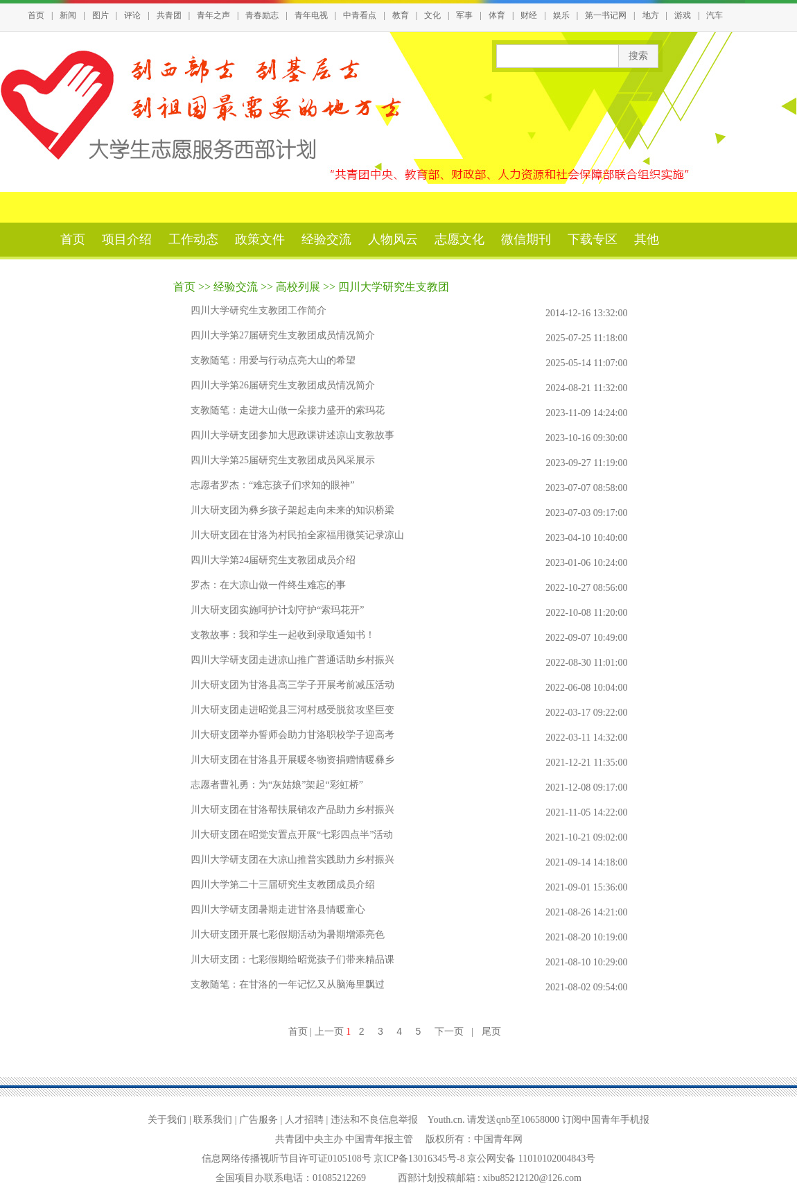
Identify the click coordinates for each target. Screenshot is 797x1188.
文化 (432, 15)
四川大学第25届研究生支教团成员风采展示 (283, 460)
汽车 (714, 15)
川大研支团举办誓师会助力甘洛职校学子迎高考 (292, 735)
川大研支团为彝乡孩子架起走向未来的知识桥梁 (292, 510)
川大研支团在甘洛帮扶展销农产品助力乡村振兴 (292, 809)
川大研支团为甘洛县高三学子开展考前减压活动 (292, 685)
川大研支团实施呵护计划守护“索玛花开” (277, 610)
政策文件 (260, 239)
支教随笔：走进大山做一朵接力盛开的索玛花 (288, 410)
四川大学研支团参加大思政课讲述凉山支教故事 (292, 435)
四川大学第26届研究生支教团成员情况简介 (283, 385)
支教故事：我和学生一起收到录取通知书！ (283, 635)
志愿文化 (459, 239)
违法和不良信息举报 (374, 1119)
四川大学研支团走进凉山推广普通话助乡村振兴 (292, 660)
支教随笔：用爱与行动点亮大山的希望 (273, 360)
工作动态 (193, 239)
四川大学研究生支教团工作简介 (258, 310)
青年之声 (213, 15)
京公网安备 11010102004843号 (531, 1158)
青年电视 (311, 15)
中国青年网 (498, 1139)
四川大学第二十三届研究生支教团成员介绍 (283, 884)
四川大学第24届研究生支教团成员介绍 (273, 560)
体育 (497, 15)
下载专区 (593, 239)
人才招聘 (304, 1119)
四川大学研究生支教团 (393, 287)
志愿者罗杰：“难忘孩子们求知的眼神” (272, 485)
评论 (132, 15)
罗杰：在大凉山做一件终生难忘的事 (268, 585)
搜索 (638, 56)
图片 (100, 15)
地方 (650, 15)
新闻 (68, 15)
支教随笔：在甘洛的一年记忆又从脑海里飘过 (288, 984)
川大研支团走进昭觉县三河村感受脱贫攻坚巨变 (292, 710)
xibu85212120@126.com (532, 1178)
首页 (36, 15)
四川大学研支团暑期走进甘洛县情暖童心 (278, 909)
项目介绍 (127, 239)
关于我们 (167, 1119)
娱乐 (561, 15)
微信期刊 (526, 239)
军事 (464, 15)
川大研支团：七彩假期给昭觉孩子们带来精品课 (292, 959)
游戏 (682, 15)
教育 (400, 15)
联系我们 (212, 1119)
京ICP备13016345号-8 (420, 1158)
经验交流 (326, 239)
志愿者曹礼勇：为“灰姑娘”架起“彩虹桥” (277, 785)
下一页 (449, 1031)
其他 (646, 239)
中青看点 (359, 15)
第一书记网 (606, 15)
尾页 (491, 1031)
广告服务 (258, 1119)
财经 (528, 15)
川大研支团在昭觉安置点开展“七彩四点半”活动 (292, 834)
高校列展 (298, 287)
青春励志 (262, 15)
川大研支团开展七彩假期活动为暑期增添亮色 (288, 934)
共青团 (169, 15)
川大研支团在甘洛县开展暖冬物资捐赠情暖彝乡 (292, 760)
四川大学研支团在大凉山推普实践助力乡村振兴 (292, 859)
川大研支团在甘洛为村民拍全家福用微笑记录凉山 (297, 535)
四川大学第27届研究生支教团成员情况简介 (283, 335)
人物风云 (393, 239)
